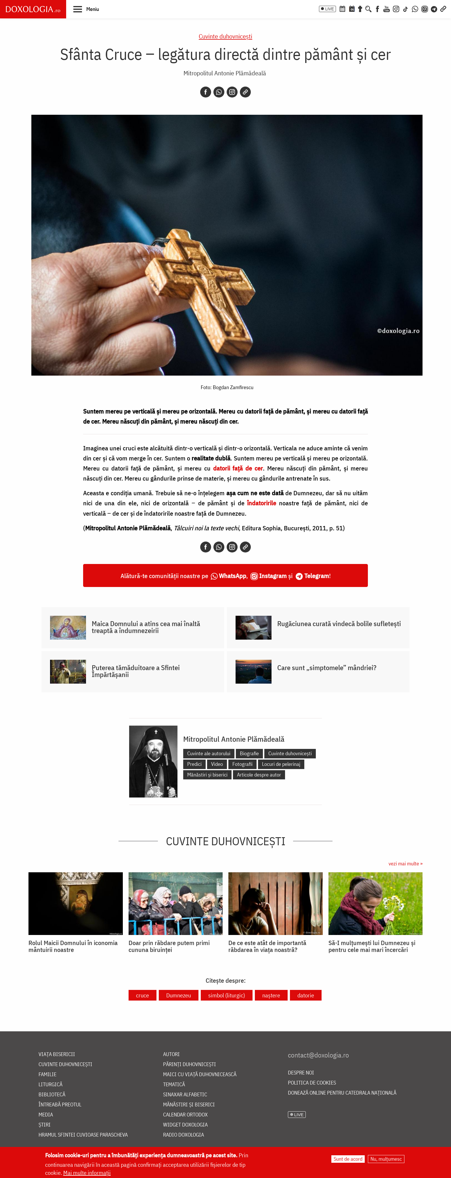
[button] (86, 9)
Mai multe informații (87, 1173)
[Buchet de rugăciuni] (360, 8)
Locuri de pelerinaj (281, 764)
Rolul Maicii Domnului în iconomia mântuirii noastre (73, 946)
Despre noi (301, 1073)
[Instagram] (396, 8)
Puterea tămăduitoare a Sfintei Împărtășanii (136, 671)
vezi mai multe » (406, 863)
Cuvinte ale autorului (208, 753)
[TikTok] (406, 8)
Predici (194, 764)
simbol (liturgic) (226, 995)
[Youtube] (387, 8)
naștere (271, 995)
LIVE (329, 9)
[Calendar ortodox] (342, 8)
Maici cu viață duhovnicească (199, 1075)
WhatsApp (232, 575)
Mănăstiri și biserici (207, 774)
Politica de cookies (312, 1083)
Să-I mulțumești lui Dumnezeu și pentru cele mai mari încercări (371, 946)
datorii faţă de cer (238, 468)
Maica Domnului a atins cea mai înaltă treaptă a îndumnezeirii (146, 627)
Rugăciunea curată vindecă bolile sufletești (339, 623)
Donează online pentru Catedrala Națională (342, 1093)
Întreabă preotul (60, 1105)
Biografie (249, 753)
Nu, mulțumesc (386, 1159)
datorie (305, 995)
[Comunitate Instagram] (425, 8)
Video (217, 764)
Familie (47, 1075)
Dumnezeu (178, 995)
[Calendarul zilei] (352, 8)
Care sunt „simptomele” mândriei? (327, 667)
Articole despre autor (259, 774)
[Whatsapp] (218, 92)
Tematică (174, 1085)
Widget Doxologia (185, 1125)
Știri (45, 1125)
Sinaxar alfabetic (185, 1095)
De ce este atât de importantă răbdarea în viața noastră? (267, 946)
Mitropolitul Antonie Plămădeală (225, 73)
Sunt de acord (348, 1159)
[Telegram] (434, 8)
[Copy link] (245, 92)
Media (46, 1115)
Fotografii (242, 764)
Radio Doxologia (183, 1135)
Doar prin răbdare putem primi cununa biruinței (169, 946)
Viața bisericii (57, 1054)
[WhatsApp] (415, 8)
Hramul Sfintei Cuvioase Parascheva (83, 1135)
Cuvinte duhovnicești (225, 36)
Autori (171, 1054)
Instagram (273, 575)
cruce (142, 995)
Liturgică (50, 1085)
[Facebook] (377, 8)
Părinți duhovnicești (189, 1065)
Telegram (316, 575)
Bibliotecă (52, 1095)
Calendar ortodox (185, 1115)
